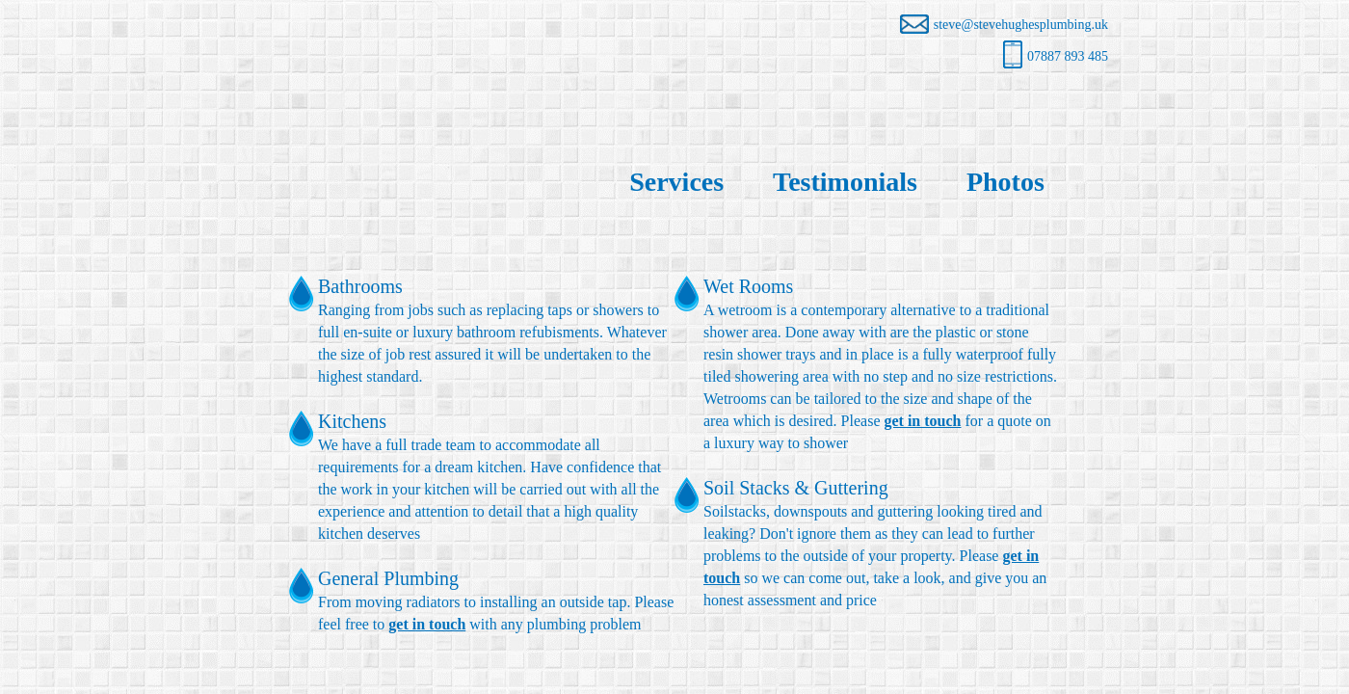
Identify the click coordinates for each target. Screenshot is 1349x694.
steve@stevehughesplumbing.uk (1004, 24)
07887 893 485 (1055, 56)
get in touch (426, 624)
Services (676, 182)
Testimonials (845, 182)
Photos (1005, 182)
